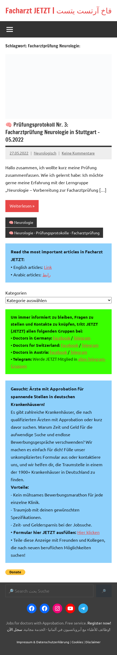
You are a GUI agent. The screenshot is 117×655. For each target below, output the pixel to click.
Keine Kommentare (78, 152)
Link (48, 267)
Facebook (61, 337)
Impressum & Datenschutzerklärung (43, 642)
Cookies (77, 642)
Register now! (99, 622)
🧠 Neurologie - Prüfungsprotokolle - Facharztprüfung (54, 232)
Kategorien (16, 292)
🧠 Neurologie (21, 222)
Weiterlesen (21, 205)
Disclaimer (93, 642)
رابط (46, 274)
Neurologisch (45, 152)
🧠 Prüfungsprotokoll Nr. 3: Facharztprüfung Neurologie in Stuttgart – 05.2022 (52, 132)
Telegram (82, 337)
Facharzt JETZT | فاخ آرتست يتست (58, 10)
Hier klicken (88, 532)
